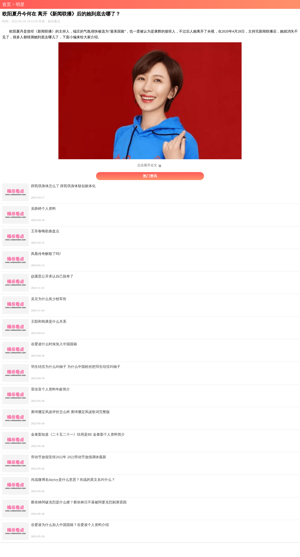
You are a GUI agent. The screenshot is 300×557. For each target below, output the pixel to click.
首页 (6, 4)
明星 (20, 4)
